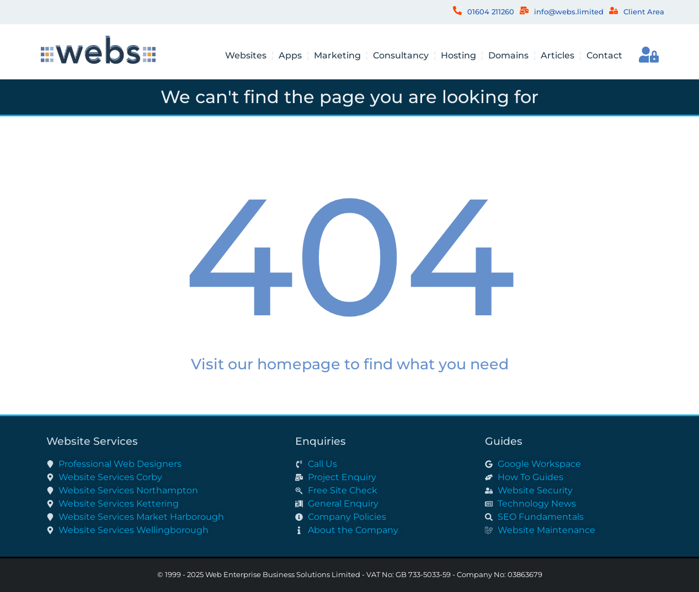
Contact (604, 55)
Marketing (337, 55)
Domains (508, 55)
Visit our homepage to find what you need (350, 364)
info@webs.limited (569, 12)
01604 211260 (490, 12)
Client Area (643, 12)
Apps (290, 55)
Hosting (458, 55)
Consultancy (401, 55)
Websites (245, 55)
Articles (557, 55)
